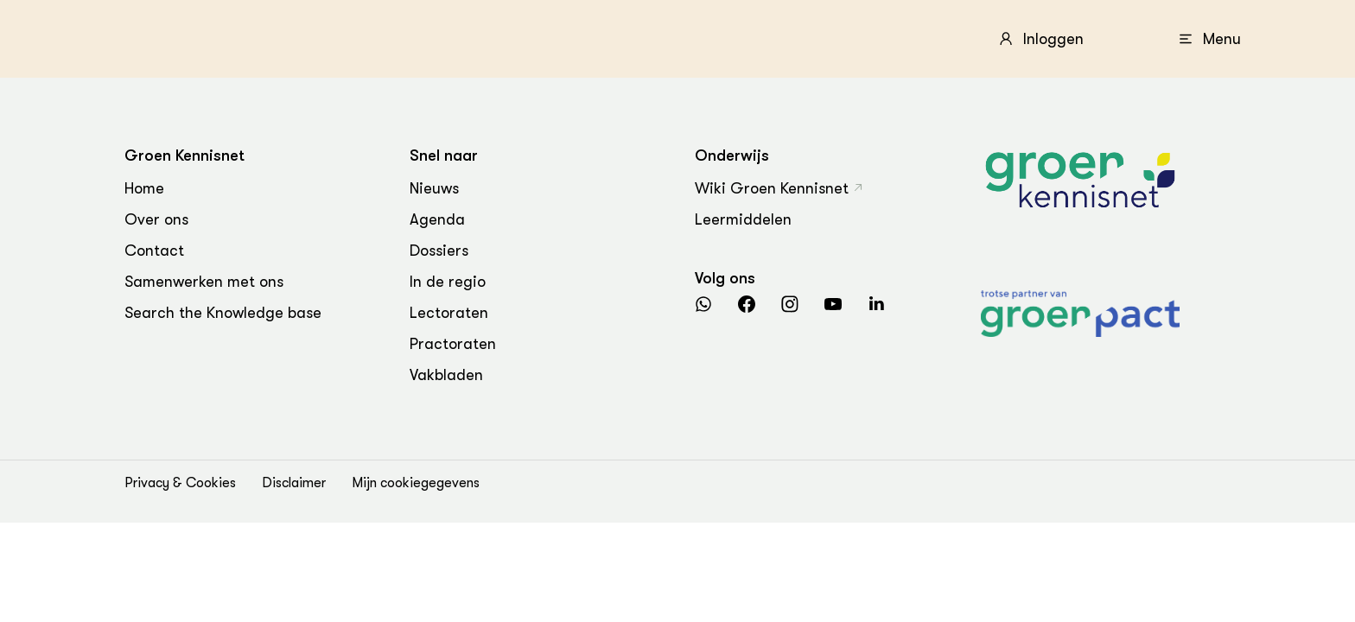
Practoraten (453, 343)
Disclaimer (294, 483)
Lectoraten (449, 312)
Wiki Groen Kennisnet (772, 188)
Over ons (156, 219)
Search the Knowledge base (222, 312)
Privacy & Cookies (180, 483)
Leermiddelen (743, 219)
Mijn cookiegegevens (416, 483)
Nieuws (434, 188)
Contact (154, 250)
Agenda (437, 219)
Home (144, 188)
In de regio (448, 281)
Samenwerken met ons (203, 281)
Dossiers (439, 250)
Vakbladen (446, 375)
